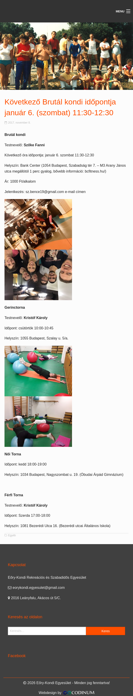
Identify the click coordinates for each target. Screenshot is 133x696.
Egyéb (12, 535)
